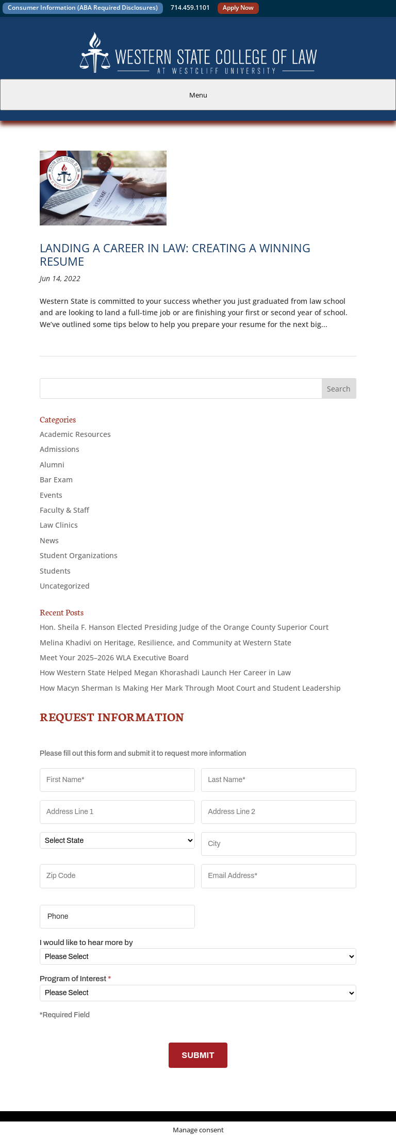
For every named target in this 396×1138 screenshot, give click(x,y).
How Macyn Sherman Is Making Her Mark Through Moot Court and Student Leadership (190, 688)
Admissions (59, 449)
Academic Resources (75, 434)
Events (51, 495)
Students (55, 571)
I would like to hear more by (86, 942)
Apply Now (238, 7)
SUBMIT (198, 1055)
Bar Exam (56, 479)
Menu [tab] (198, 95)
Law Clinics (59, 525)
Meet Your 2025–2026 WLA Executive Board (114, 657)
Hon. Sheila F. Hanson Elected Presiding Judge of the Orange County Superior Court (184, 627)
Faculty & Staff (64, 510)
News (49, 540)
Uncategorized (65, 586)
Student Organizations (79, 555)
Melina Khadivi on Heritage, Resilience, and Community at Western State (165, 642)
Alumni (52, 464)
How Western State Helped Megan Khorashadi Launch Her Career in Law (165, 672)
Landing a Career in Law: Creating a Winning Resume (175, 254)
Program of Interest (75, 978)
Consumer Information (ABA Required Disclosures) (83, 7)
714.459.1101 (190, 7)
